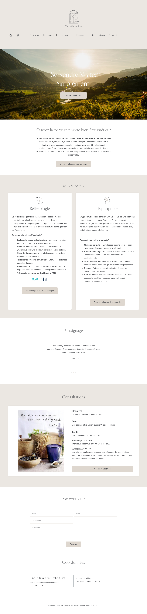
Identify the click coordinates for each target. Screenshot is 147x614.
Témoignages (81, 35)
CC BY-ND (94, 606)
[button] (71, 372)
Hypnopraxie (65, 35)
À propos (34, 35)
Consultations (98, 35)
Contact (113, 35)
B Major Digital (67, 606)
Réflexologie (48, 35)
